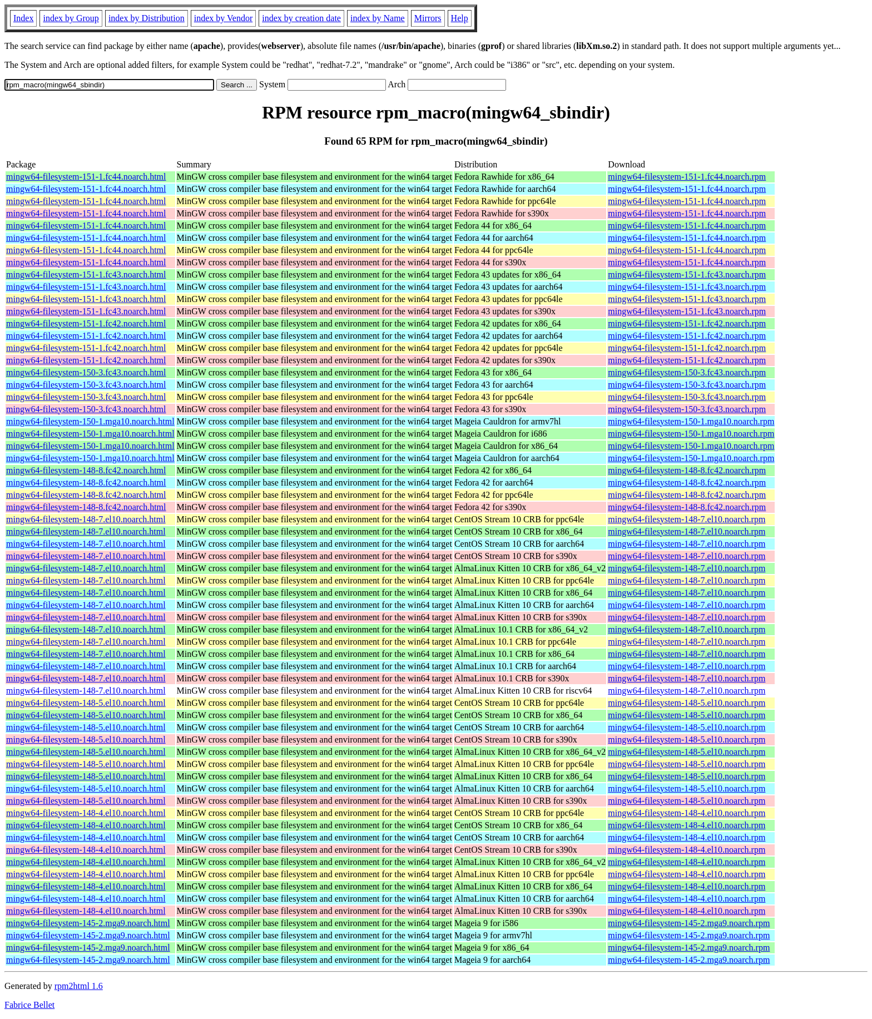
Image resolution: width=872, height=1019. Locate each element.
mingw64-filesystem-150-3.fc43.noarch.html (86, 372)
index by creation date (301, 18)
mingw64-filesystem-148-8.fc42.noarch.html (86, 470)
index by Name (377, 18)
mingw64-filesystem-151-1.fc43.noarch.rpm (687, 274)
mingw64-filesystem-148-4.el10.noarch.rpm (686, 813)
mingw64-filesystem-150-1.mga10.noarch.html (90, 421)
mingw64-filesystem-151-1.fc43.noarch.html (86, 274)
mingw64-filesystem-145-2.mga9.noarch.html (88, 923)
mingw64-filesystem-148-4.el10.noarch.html (86, 813)
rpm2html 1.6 (78, 986)
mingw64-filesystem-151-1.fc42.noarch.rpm (687, 323)
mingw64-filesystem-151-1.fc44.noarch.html (86, 176)
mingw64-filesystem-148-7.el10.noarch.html (86, 519)
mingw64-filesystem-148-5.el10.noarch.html (86, 703)
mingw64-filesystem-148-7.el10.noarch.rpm (686, 519)
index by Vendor (223, 18)
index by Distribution (146, 18)
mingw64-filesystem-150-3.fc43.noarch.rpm (687, 372)
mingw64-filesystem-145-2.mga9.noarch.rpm (689, 923)
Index (23, 18)
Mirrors (428, 18)
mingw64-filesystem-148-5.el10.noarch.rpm (686, 703)
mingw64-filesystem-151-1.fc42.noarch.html (86, 323)
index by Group (70, 18)
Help (459, 18)
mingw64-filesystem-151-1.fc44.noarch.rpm (687, 176)
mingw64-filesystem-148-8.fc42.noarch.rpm (687, 470)
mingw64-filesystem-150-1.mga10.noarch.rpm (691, 421)
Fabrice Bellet (29, 1005)
